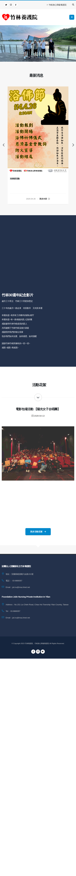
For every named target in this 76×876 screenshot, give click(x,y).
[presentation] (3, 145)
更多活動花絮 (38, 531)
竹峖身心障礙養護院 (56, 5)
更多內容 (45, 199)
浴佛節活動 (15, 178)
